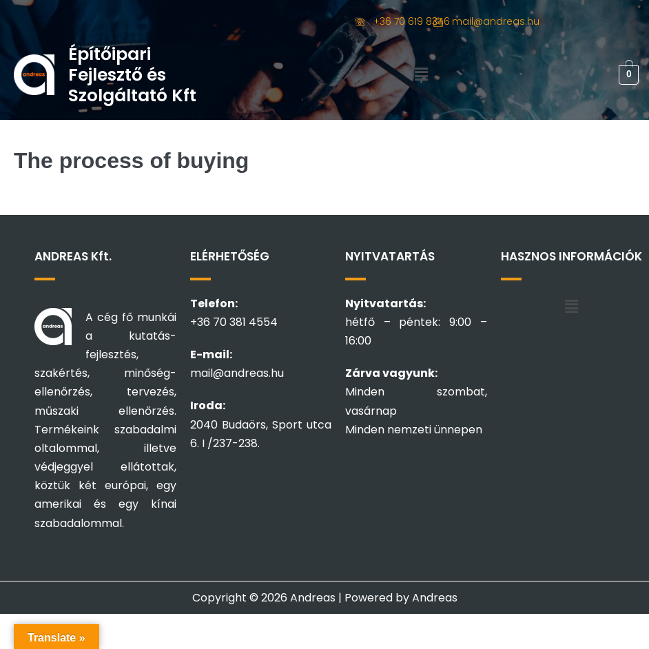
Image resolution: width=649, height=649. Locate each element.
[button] (421, 75)
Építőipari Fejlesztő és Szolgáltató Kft (132, 74)
